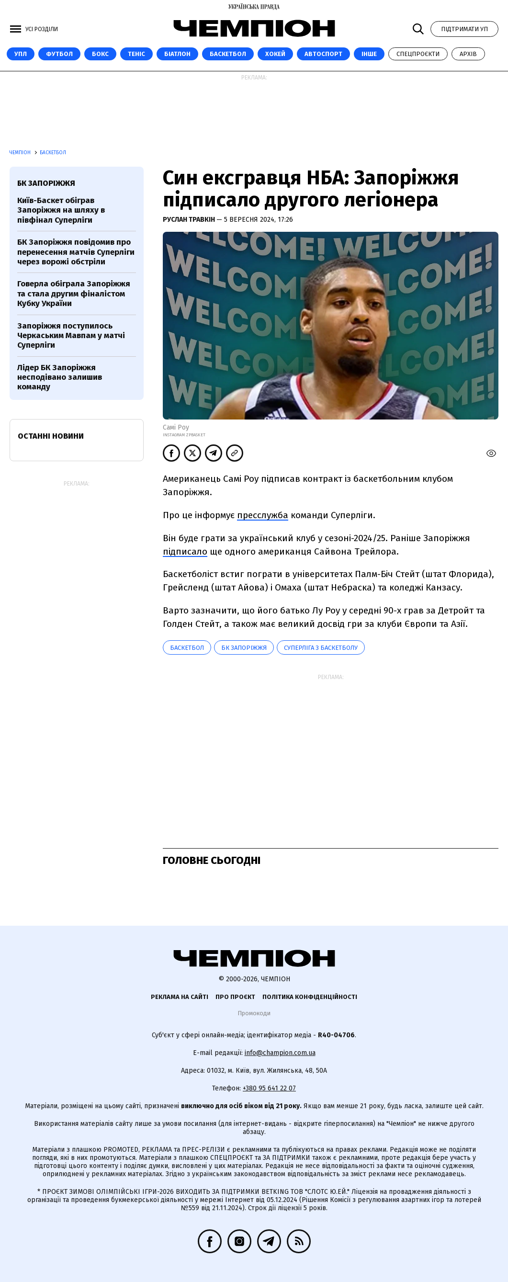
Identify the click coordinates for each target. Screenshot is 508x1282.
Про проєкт (235, 996)
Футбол (59, 53)
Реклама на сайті (179, 996)
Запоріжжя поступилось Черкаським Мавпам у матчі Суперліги (71, 336)
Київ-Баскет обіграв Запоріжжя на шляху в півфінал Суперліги (61, 210)
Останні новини (51, 436)
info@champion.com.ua (280, 1053)
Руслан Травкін (189, 220)
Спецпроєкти (418, 53)
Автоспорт (323, 53)
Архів (468, 53)
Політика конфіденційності (309, 996)
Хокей (275, 53)
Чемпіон (21, 153)
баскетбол (187, 647)
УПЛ (20, 53)
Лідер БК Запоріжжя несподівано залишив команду (59, 377)
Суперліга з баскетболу (321, 647)
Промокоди (254, 1013)
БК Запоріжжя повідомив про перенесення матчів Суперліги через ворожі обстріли (76, 252)
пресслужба (262, 515)
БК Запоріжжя (244, 647)
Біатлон (177, 53)
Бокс (100, 53)
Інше (369, 53)
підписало (185, 551)
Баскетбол (228, 53)
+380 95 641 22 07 (269, 1088)
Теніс (136, 53)
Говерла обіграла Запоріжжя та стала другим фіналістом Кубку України (73, 293)
